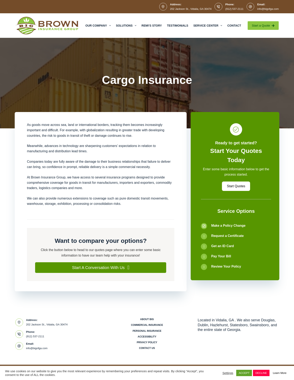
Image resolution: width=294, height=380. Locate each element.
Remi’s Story (151, 25)
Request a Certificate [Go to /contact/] (227, 236)
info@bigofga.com (268, 8)
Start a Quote (263, 25)
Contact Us (147, 348)
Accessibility (147, 336)
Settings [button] (227, 373)
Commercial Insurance (147, 325)
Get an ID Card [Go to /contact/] (222, 246)
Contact (234, 25)
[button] (100, 267)
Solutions (127, 25)
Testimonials (177, 25)
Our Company (98, 25)
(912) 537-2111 (234, 8)
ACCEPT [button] (244, 372)
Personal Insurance (147, 331)
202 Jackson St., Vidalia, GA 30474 (191, 8)
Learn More (279, 372)
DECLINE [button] (261, 372)
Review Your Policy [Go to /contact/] (226, 266)
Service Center (208, 25)
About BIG (147, 319)
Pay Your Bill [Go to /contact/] (221, 256)
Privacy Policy (147, 342)
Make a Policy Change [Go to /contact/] (228, 225)
